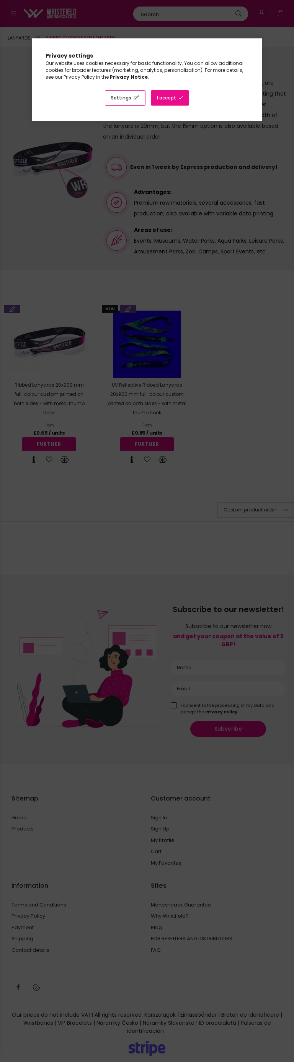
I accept (166, 97)
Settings (121, 97)
